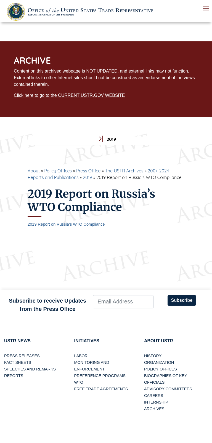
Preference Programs (99, 375)
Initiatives (86, 340)
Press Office (88, 171)
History (152, 356)
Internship (156, 402)
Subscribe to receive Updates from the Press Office (47, 305)
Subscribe (181, 300)
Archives (154, 409)
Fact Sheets (17, 362)
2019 (87, 177)
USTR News (17, 340)
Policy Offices (58, 171)
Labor (81, 356)
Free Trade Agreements (101, 389)
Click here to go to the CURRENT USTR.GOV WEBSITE (69, 95)
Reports (13, 375)
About (34, 171)
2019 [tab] (106, 139)
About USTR (158, 340)
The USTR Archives (124, 171)
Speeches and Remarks (30, 369)
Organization (159, 362)
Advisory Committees (168, 389)
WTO (78, 382)
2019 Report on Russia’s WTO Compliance (66, 224)
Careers (153, 395)
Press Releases (22, 356)
